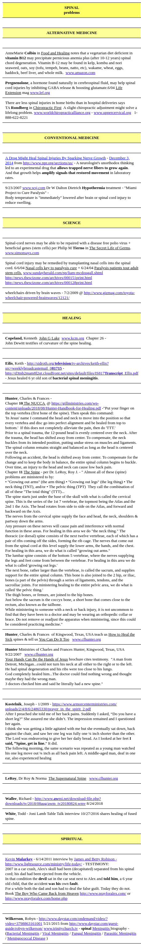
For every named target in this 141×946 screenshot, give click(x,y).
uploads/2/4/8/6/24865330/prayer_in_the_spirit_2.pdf (48, 709)
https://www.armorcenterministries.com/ (84, 704)
